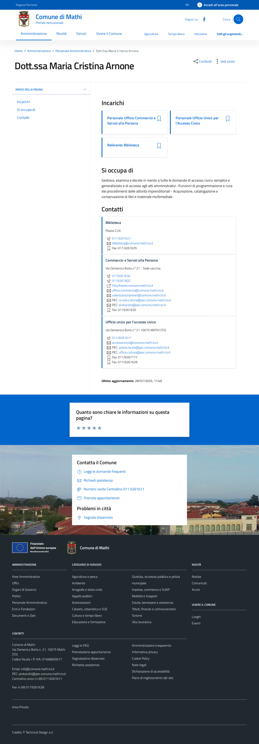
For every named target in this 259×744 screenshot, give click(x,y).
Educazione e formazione (88, 621)
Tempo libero (176, 34)
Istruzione (200, 34)
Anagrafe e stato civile (87, 589)
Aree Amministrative (26, 576)
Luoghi (196, 616)
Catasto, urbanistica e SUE (89, 609)
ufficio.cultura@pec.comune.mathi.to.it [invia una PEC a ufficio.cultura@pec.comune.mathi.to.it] (144, 352)
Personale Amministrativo (29, 602)
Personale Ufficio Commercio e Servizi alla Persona (131, 120)
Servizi (81, 33)
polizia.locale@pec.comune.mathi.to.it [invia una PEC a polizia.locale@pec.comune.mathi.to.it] (144, 347)
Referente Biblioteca (123, 145)
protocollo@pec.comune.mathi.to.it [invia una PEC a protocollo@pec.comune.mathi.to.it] (142, 304)
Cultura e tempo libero (87, 615)
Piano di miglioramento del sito (152, 677)
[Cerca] (238, 19)
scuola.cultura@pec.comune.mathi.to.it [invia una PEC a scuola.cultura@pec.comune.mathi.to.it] (145, 300)
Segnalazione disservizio (88, 658)
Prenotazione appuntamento (91, 651)
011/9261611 (119, 337)
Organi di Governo (24, 589)
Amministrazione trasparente (151, 645)
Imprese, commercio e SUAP (151, 589)
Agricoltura (151, 34)
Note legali (139, 664)
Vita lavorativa (141, 621)
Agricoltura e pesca (85, 576)
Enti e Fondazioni (23, 609)
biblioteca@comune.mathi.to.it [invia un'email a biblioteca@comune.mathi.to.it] (129, 243)
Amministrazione (34, 33)
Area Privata (20, 707)
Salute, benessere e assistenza (152, 602)
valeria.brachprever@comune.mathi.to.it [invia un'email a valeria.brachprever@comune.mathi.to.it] (136, 295)
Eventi (196, 623)
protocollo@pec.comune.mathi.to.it (42, 673)
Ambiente (78, 583)
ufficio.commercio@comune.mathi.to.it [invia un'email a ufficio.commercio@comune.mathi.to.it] (134, 290)
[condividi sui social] (202, 61)
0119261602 (118, 280)
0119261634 (118, 275)
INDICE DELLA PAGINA (51, 89)
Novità (61, 33)
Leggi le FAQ (80, 645)
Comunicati (199, 583)
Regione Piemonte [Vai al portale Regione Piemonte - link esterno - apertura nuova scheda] (26, 5)
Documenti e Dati (23, 615)
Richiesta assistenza (85, 664)
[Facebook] (202, 19)
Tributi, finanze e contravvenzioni (154, 609)
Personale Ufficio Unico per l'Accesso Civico (197, 120)
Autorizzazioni (81, 602)
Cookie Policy (141, 658)
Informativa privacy (145, 651)
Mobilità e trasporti (144, 596)
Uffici (15, 583)
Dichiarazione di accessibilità (151, 671)
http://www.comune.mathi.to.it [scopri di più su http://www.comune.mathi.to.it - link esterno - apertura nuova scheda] (129, 285)
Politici (16, 596)
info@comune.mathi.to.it (37, 668)
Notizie (196, 576)
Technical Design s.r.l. (40, 732)
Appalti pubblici (82, 596)
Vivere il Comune (109, 33)
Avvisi (196, 589)
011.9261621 (118, 238)
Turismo (137, 615)
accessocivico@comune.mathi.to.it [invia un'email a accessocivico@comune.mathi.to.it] (132, 342)
